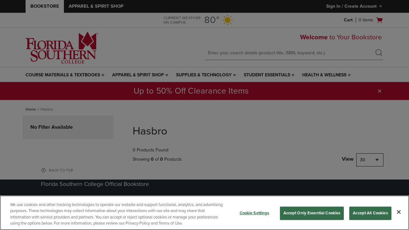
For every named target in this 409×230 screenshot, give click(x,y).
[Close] (399, 212)
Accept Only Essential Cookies (312, 213)
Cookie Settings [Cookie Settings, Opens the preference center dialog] (254, 213)
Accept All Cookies (370, 213)
